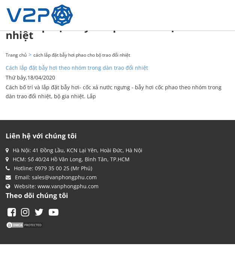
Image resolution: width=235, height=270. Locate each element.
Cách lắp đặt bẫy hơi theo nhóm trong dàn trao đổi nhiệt (77, 67)
